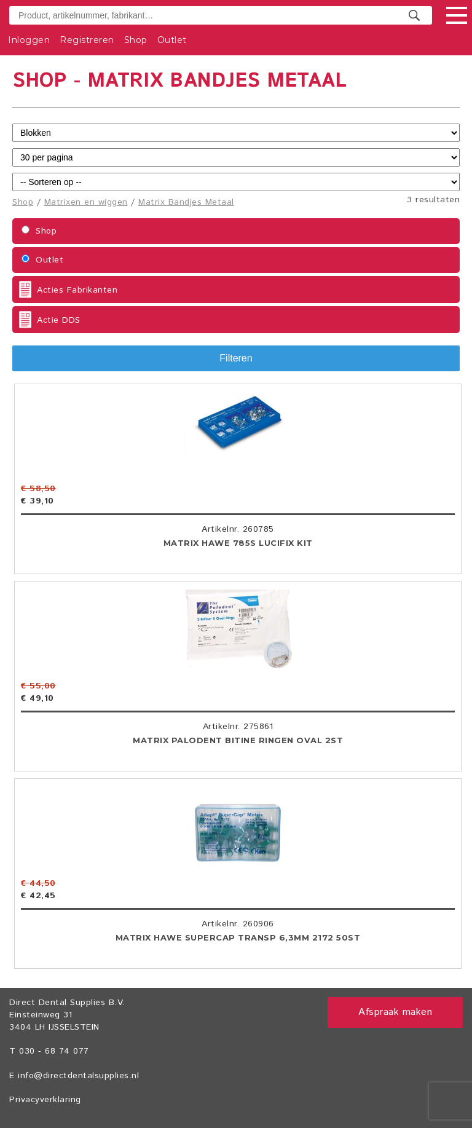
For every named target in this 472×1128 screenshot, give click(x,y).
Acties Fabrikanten (77, 290)
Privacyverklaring (45, 1100)
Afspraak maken (395, 1012)
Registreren (87, 39)
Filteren (235, 358)
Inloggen (29, 39)
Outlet (172, 39)
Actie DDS (59, 320)
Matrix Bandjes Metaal (186, 202)
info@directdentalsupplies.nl (78, 1076)
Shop (136, 39)
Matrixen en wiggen (86, 202)
